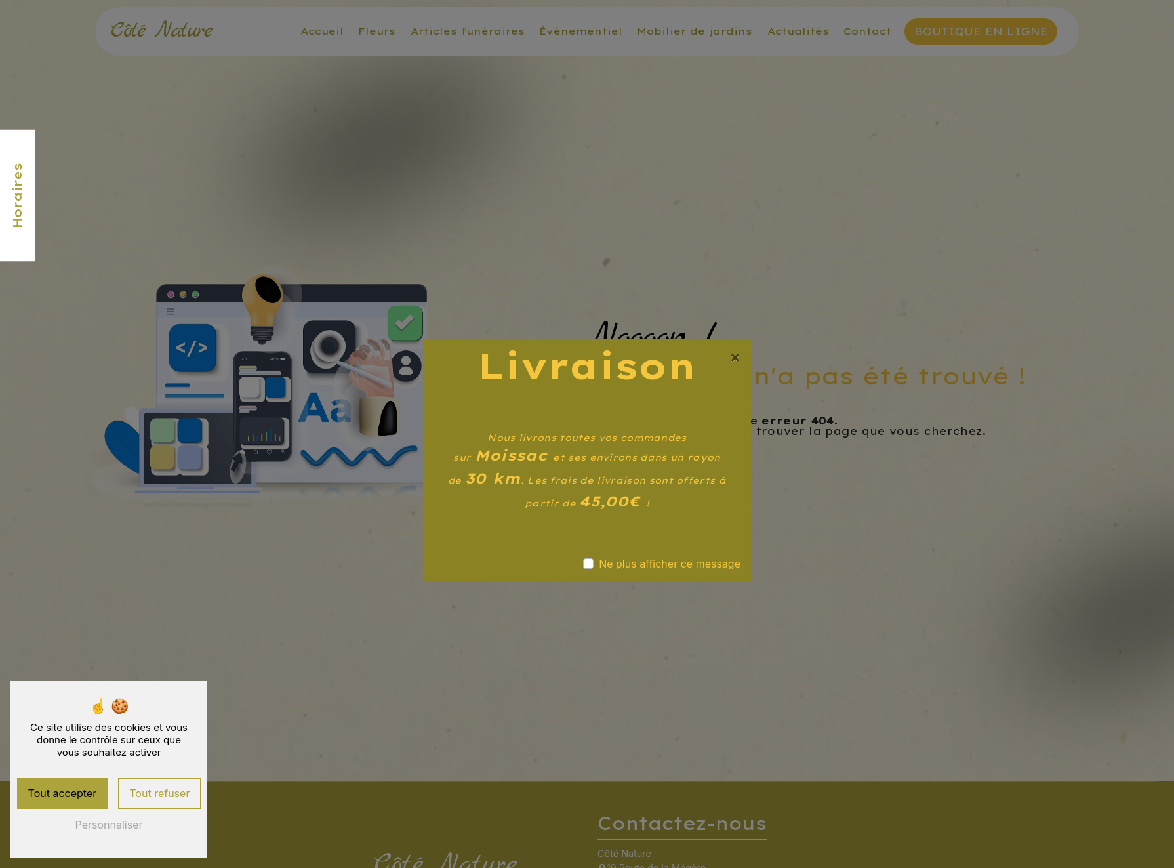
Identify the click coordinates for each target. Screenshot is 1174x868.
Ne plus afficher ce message (669, 563)
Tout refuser (159, 793)
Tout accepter (62, 793)
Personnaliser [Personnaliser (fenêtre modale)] (109, 824)
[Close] (735, 357)
